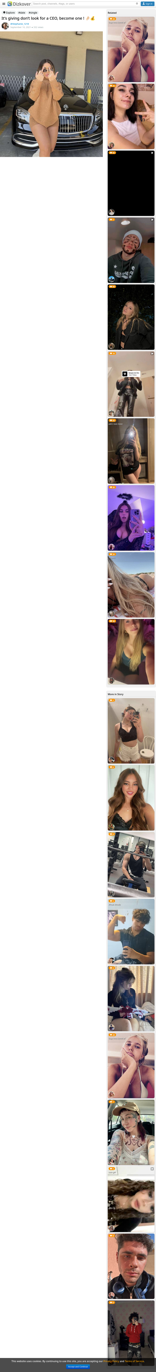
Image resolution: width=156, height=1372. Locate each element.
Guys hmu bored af (116, 22)
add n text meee (115, 424)
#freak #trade (114, 904)
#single (33, 12)
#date (21, 12)
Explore (9, 12)
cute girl (112, 1172)
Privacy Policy (111, 1361)
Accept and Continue (78, 1366)
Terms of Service (134, 1361)
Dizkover (19, 4)
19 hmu (111, 558)
